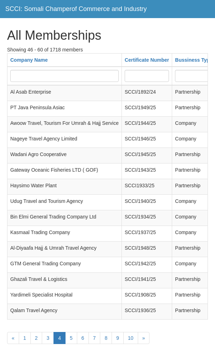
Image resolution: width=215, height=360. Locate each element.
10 (131, 338)
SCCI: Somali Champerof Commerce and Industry (76, 8)
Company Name (29, 60)
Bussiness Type (194, 60)
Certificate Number (147, 60)
